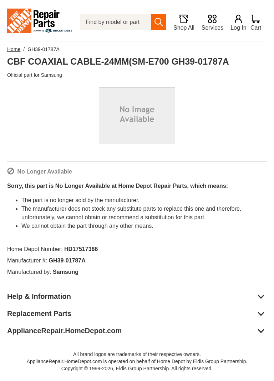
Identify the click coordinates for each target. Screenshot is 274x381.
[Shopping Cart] (258, 22)
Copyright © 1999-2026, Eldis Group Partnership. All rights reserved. (137, 368)
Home (13, 49)
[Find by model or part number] (114, 22)
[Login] (235, 22)
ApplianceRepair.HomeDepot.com (64, 331)
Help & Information (39, 296)
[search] (155, 22)
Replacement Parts (39, 313)
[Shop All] (180, 22)
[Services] (209, 22)
